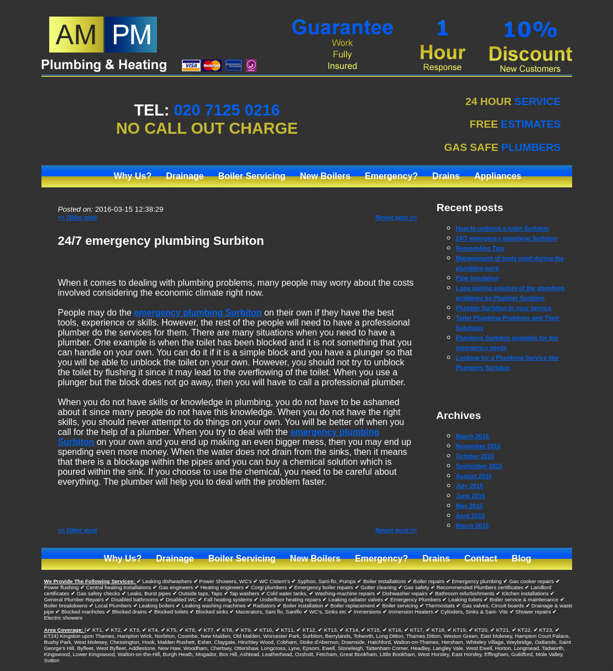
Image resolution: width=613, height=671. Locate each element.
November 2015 (478, 446)
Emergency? (391, 176)
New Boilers (325, 176)
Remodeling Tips (480, 248)
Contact (480, 558)
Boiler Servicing (252, 176)
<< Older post (77, 217)
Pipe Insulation (477, 278)
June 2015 (470, 495)
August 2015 (474, 476)
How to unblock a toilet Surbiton (502, 228)
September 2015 (479, 466)
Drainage (184, 176)
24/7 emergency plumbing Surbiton (161, 241)
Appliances (497, 176)
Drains (446, 176)
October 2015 (475, 456)
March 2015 (472, 525)
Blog (522, 558)
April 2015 (470, 515)
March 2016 (472, 436)
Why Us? (132, 176)
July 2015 (470, 486)
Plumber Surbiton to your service (504, 308)
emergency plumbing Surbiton (197, 312)
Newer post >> (396, 217)
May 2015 (469, 505)
